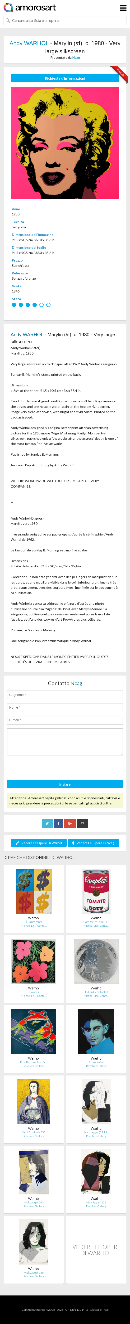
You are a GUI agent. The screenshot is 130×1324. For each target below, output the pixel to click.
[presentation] (43, 768)
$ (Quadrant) (34, 922)
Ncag (76, 57)
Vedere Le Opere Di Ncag (93, 843)
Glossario (96, 1309)
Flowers (34, 992)
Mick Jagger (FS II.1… (96, 1132)
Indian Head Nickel (96, 992)
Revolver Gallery (33, 1066)
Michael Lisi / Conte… (33, 925)
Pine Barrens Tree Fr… (33, 1062)
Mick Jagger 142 (34, 1202)
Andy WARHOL (29, 43)
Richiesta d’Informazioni (65, 78)
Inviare (65, 784)
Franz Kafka (96, 1062)
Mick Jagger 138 (34, 1272)
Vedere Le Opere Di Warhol (39, 843)
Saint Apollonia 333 (34, 1132)
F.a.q (106, 1309)
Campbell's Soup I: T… (96, 922)
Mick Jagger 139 (96, 1202)
